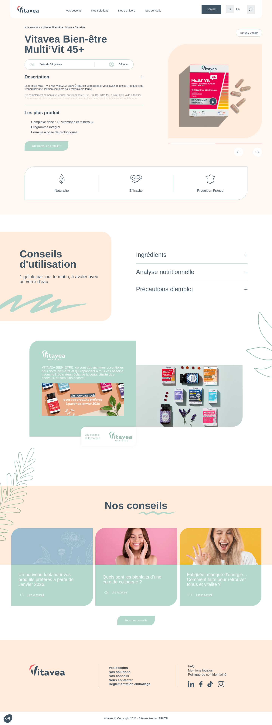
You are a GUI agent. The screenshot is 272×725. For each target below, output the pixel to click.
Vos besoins (73, 10)
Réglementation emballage (130, 684)
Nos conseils (153, 10)
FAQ (191, 666)
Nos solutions (99, 10)
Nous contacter (121, 680)
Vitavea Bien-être (53, 27)
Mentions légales (200, 670)
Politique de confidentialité (207, 674)
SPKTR (163, 718)
